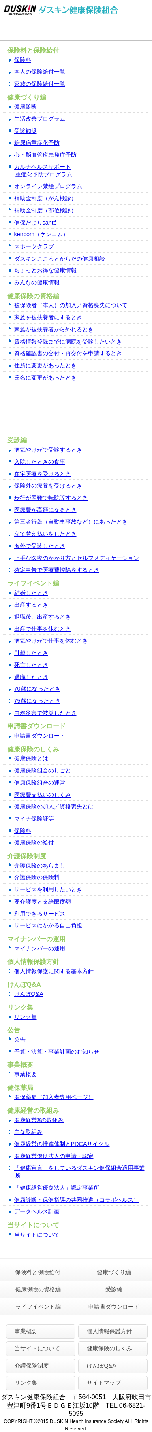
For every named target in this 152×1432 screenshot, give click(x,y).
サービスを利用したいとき (48, 889)
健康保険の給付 (34, 842)
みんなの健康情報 (37, 282)
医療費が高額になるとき (45, 510)
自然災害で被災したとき (45, 713)
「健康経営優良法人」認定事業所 (56, 1187)
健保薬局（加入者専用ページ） (54, 1097)
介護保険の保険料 (37, 877)
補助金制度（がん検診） (45, 198)
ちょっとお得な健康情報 (45, 270)
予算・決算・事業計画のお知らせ (56, 1051)
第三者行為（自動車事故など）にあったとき (71, 521)
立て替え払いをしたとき (45, 533)
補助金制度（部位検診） (45, 210)
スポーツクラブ (34, 246)
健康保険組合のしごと (42, 770)
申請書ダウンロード (39, 735)
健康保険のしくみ (109, 1348)
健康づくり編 (114, 1272)
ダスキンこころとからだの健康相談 (59, 258)
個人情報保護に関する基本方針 (54, 971)
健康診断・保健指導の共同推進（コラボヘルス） (76, 1200)
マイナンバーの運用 (39, 948)
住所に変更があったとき (45, 365)
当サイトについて (37, 1234)
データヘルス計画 (37, 1211)
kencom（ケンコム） (41, 234)
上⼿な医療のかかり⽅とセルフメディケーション (76, 558)
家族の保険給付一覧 (39, 84)
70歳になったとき (37, 688)
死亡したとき (31, 665)
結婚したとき (31, 593)
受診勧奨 (25, 130)
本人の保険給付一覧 (39, 71)
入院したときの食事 (39, 461)
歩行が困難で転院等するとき (51, 497)
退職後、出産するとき (42, 616)
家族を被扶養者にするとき (48, 317)
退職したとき (31, 677)
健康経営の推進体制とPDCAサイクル (62, 1144)
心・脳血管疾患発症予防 (45, 154)
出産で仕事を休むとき (42, 629)
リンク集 (25, 1017)
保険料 (22, 60)
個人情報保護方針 (109, 1331)
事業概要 (25, 1074)
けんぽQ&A (28, 994)
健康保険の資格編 (38, 1289)
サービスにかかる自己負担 (48, 925)
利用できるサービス (39, 913)
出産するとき (31, 604)
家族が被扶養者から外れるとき (54, 329)
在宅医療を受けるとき (42, 474)
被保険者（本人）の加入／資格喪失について (71, 305)
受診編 (113, 1289)
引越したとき (31, 652)
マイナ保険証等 (34, 818)
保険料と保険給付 (37, 1272)
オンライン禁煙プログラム (48, 186)
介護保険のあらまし (39, 865)
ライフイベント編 (38, 1306)
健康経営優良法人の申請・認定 (54, 1156)
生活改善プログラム (39, 118)
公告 (20, 1039)
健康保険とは (31, 758)
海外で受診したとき (39, 546)
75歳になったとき (37, 701)
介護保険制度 (32, 1365)
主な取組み (28, 1132)
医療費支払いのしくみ (42, 794)
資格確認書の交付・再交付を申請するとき (68, 353)
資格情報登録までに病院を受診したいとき (68, 341)
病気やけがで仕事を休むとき (51, 640)
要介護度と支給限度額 (42, 901)
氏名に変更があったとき (45, 377)
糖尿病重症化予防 (37, 143)
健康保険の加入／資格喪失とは (54, 806)
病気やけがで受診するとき (48, 449)
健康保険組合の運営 (39, 782)
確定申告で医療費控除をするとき (56, 569)
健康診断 (25, 106)
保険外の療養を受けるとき (48, 485)
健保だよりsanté (35, 222)
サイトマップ (104, 1382)
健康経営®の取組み (39, 1120)
